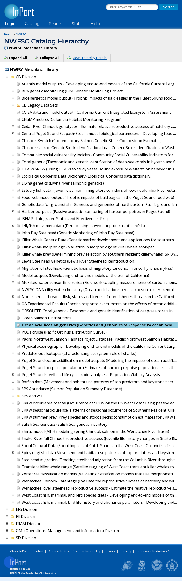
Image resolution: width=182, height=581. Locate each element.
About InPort (19, 551)
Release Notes (58, 551)
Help (95, 24)
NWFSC (21, 34)
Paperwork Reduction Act (154, 551)
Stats (76, 24)
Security (125, 551)
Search (55, 24)
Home (8, 34)
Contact (37, 551)
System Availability (86, 551)
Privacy (110, 551)
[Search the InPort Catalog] (132, 7)
